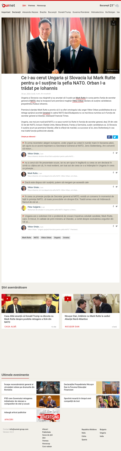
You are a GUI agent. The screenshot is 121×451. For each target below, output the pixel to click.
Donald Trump (64, 12)
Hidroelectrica (97, 12)
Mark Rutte (81, 98)
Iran (118, 12)
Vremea (31, 5)
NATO (33, 101)
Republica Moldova (89, 429)
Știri (24, 5)
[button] (109, 137)
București (104, 5)
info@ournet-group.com (19, 429)
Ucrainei (46, 113)
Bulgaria (103, 429)
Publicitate (46, 432)
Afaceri (9, 419)
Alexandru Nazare (30, 12)
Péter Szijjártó (34, 207)
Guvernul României (81, 12)
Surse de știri (47, 435)
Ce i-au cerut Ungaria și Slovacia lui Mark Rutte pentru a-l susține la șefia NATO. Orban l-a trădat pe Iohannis (68, 83)
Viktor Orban (78, 101)
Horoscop (41, 5)
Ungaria (57, 238)
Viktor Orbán (33, 153)
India (102, 436)
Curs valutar (47, 446)
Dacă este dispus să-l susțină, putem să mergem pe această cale (55, 183)
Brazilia (43, 12)
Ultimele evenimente (15, 375)
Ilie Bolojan (110, 12)
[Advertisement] (69, 259)
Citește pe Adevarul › (28, 137)
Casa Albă (10, 326)
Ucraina (66, 238)
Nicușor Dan (72, 326)
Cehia (84, 436)
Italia (84, 433)
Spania (84, 440)
